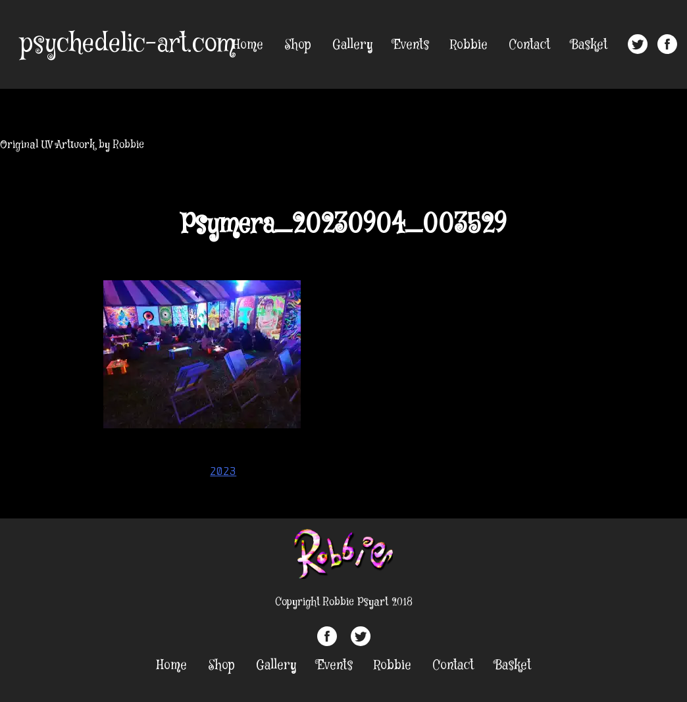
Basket (589, 45)
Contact (529, 45)
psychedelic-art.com (127, 44)
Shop (297, 45)
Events (411, 45)
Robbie (469, 45)
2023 (223, 471)
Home (248, 45)
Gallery (352, 45)
